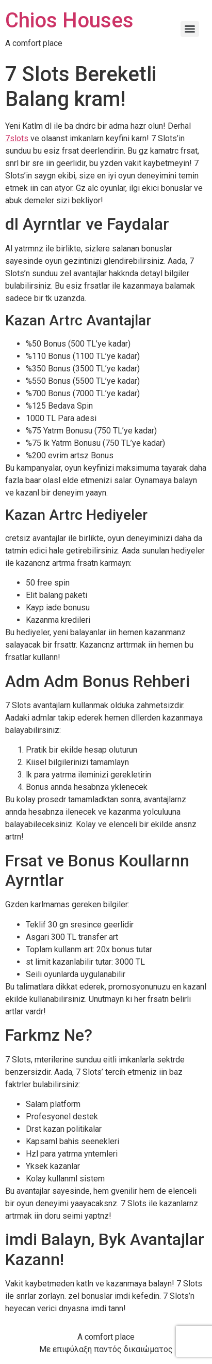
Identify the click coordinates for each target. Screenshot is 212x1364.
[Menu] (190, 29)
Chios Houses (69, 20)
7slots (16, 138)
